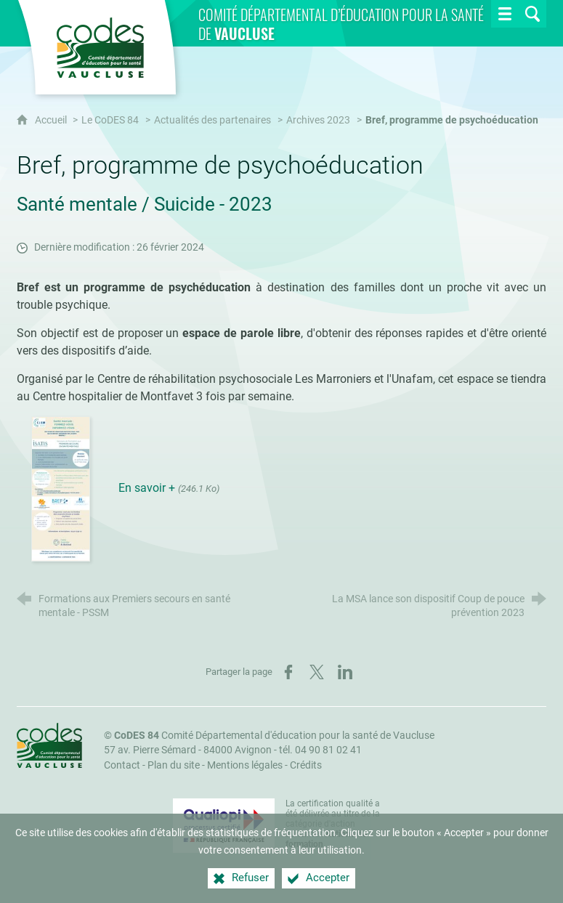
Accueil (52, 120)
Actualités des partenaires (212, 120)
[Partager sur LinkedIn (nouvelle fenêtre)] (345, 672)
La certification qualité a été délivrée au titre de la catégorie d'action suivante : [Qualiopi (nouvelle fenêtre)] (332, 823)
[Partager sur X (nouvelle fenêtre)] (316, 672)
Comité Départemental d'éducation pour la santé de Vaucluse (274, 735)
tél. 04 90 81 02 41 (320, 750)
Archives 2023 (318, 120)
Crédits (306, 765)
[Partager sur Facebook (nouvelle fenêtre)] (288, 672)
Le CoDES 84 (110, 120)
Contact (122, 765)
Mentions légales (245, 765)
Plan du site (173, 765)
